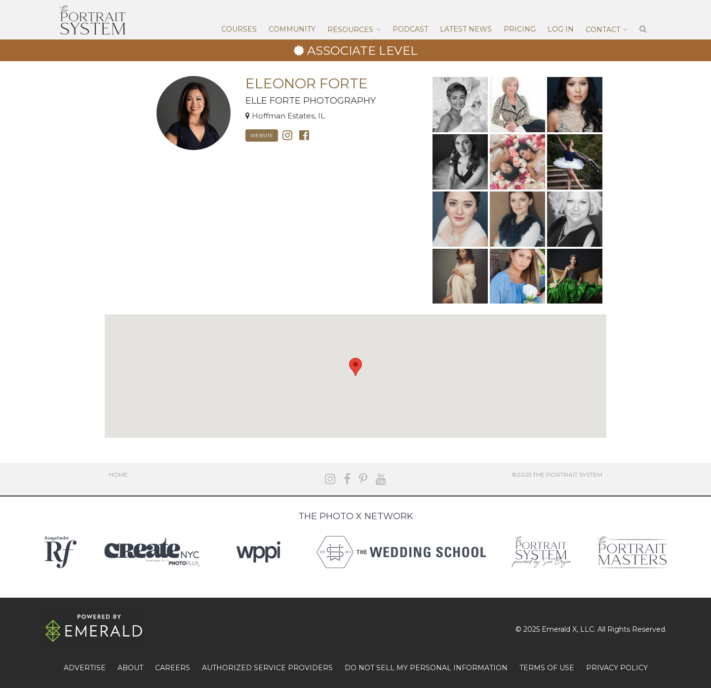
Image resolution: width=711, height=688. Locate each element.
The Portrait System (92, 20)
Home (118, 474)
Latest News (466, 29)
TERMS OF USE (546, 667)
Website (261, 135)
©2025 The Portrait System (557, 474)
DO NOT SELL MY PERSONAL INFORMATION (426, 667)
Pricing (520, 29)
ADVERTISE (85, 667)
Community (292, 29)
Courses (239, 29)
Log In (561, 29)
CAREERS (172, 667)
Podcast (410, 29)
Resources (350, 29)
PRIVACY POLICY (617, 667)
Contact (603, 29)
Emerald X (559, 629)
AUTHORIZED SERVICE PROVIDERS (267, 667)
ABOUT (130, 667)
